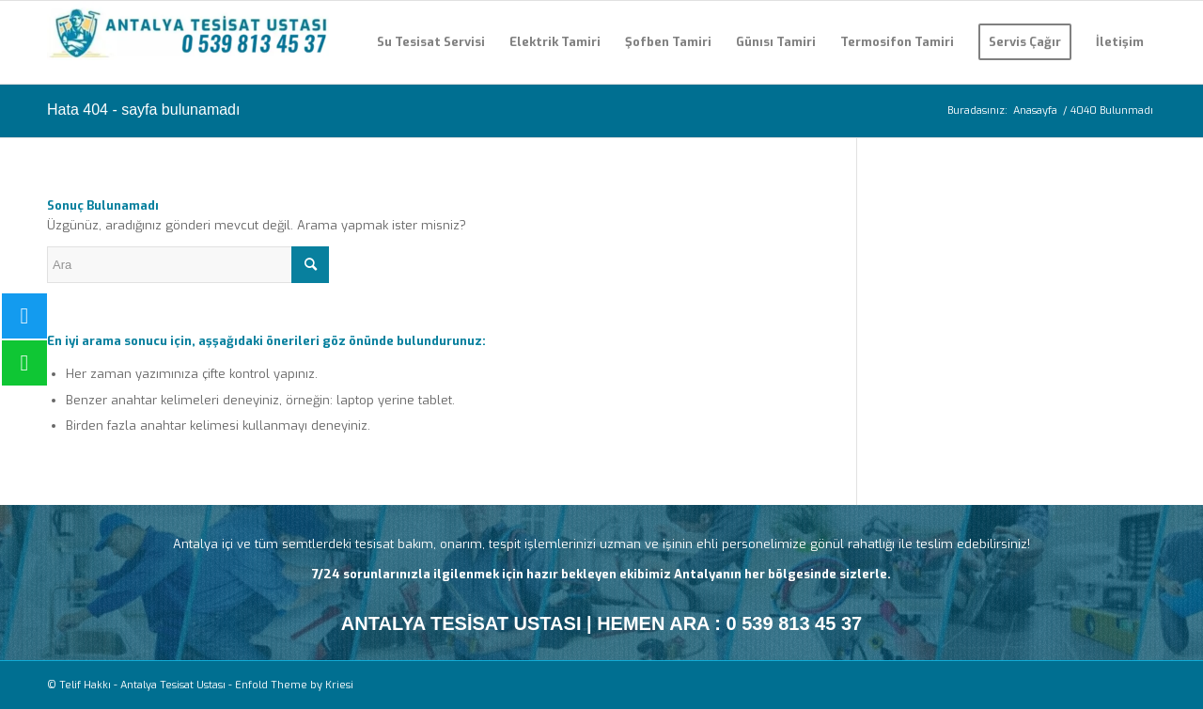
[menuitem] (431, 42)
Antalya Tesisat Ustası (173, 685)
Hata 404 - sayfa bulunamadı (143, 110)
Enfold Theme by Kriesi (294, 685)
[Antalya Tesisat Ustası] (188, 42)
